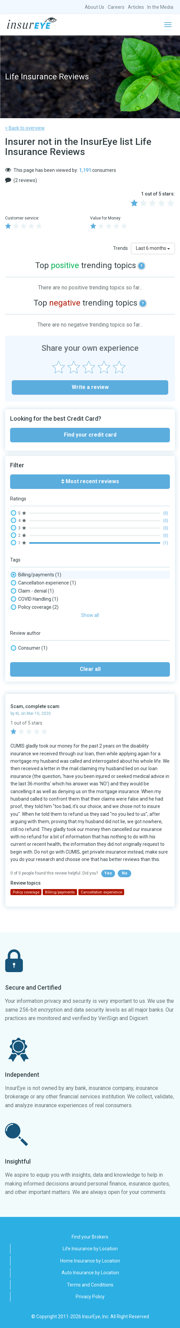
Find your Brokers (90, 1237)
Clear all (90, 669)
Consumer (29, 648)
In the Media (160, 7)
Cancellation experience (43, 582)
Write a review (90, 387)
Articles (136, 7)
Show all (90, 615)
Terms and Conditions (90, 1284)
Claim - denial (32, 591)
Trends (120, 248)
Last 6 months (153, 248)
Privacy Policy (90, 1296)
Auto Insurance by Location (90, 1272)
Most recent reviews (90, 481)
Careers (116, 7)
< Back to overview (25, 128)
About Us (94, 7)
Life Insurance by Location (90, 1248)
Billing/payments (36, 574)
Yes (108, 873)
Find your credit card (90, 435)
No (125, 873)
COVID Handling (34, 599)
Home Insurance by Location (90, 1261)
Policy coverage (35, 607)
